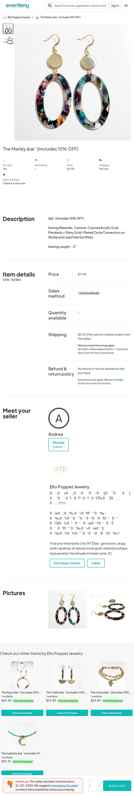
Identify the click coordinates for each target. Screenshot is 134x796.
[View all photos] (72, 81)
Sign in (115, 5)
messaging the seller (64, 785)
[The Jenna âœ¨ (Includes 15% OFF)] (112, 675)
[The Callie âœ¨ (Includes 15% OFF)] (67, 675)
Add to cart (117, 786)
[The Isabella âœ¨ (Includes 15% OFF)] (22, 736)
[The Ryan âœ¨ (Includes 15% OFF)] (22, 675)
